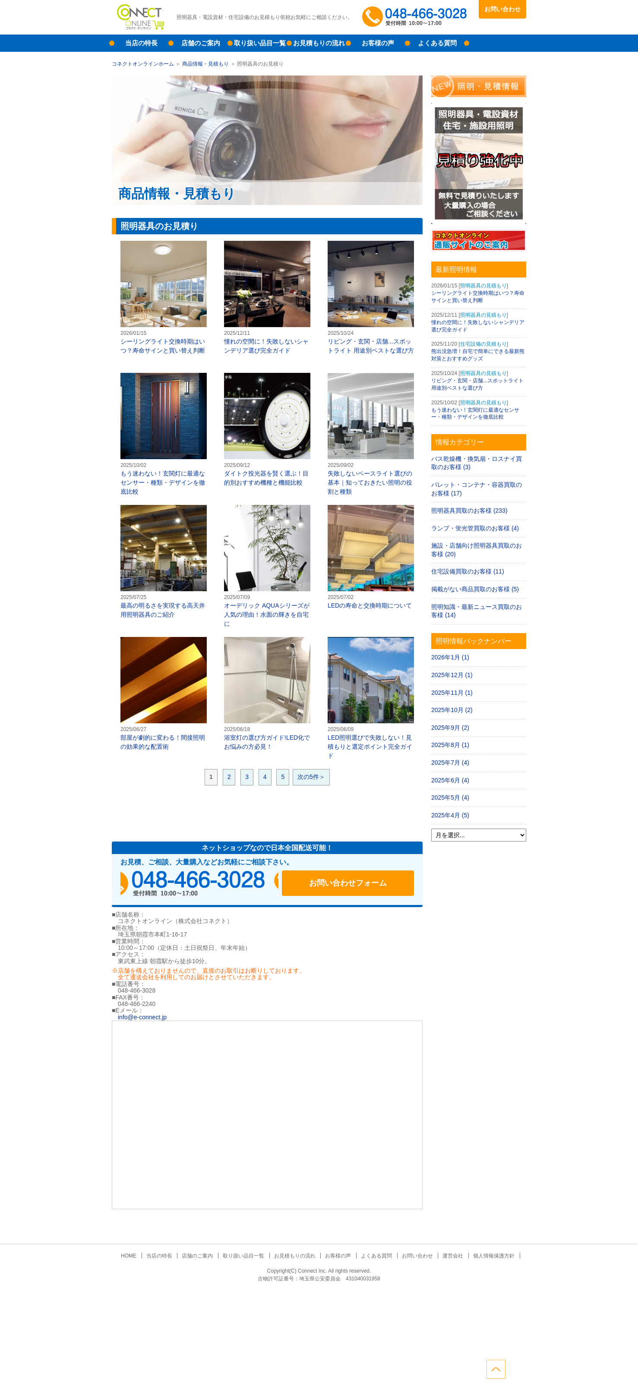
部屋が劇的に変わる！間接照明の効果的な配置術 (163, 693)
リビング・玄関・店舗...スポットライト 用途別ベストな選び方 (371, 297)
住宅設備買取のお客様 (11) (467, 571)
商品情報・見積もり (205, 64)
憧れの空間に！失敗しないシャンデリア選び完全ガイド (267, 297)
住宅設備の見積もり (483, 344)
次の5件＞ (311, 776)
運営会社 (448, 1255)
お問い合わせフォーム (358, 883)
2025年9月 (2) (450, 727)
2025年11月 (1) (452, 692)
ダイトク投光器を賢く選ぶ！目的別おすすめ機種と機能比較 (267, 429)
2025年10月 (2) (452, 709)
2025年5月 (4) (450, 797)
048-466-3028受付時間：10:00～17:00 (416, 17)
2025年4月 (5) (450, 815)
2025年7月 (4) (450, 762)
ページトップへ (516, 1368)
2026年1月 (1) (450, 657)
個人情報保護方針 (487, 1255)
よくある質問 (437, 43)
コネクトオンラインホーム (143, 64)
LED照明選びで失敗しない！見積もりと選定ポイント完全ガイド (371, 698)
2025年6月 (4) (450, 780)
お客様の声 (378, 43)
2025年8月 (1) (450, 744)
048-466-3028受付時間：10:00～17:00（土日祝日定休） (202, 883)
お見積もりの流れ (319, 43)
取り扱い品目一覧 (260, 43)
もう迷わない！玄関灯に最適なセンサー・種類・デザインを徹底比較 (163, 434)
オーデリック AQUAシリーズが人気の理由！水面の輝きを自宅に (267, 566)
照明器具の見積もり (483, 286)
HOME (135, 1255)
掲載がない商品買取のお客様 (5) (475, 589)
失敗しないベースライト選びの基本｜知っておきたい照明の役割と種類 (371, 434)
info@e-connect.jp (142, 1017)
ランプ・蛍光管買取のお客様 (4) (475, 528)
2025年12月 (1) (452, 674)
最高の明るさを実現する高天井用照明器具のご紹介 (163, 561)
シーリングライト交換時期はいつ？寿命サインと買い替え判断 (163, 297)
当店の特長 (141, 43)
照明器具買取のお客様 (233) (469, 510)
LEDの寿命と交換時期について (371, 557)
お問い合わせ (502, 9)
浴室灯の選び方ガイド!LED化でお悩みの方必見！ (267, 693)
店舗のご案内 (200, 43)
